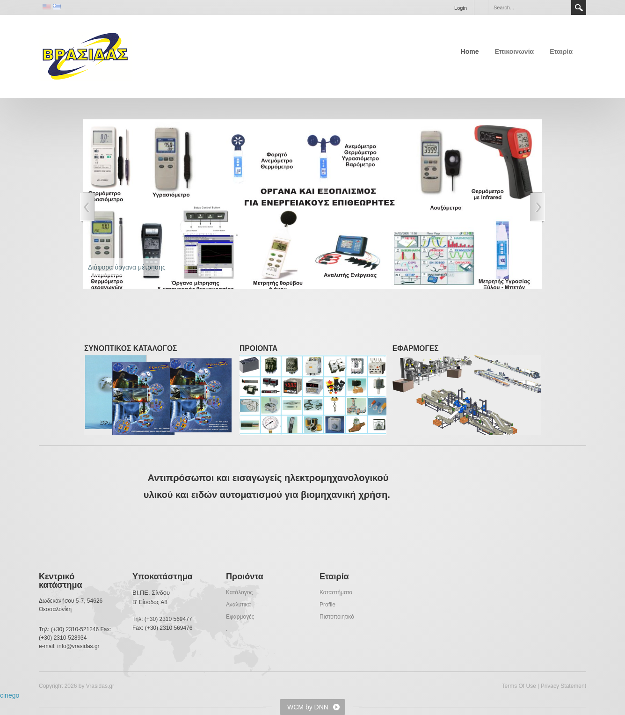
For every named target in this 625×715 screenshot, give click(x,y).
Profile (327, 604)
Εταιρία (561, 51)
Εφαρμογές (240, 616)
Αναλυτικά (238, 604)
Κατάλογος (239, 592)
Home (470, 51)
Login (460, 8)
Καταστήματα (336, 592)
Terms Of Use (518, 686)
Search (578, 7)
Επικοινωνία (514, 51)
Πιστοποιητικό (337, 616)
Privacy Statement (563, 686)
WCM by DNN (307, 707)
